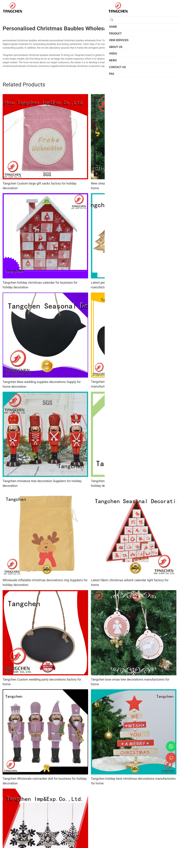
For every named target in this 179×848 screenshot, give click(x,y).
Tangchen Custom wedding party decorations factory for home (42, 682)
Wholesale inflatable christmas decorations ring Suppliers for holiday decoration (45, 582)
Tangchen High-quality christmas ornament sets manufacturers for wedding (124, 384)
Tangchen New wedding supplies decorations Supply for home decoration (42, 384)
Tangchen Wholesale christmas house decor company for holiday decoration (131, 483)
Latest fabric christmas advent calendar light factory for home (130, 582)
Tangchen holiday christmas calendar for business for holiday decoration (40, 285)
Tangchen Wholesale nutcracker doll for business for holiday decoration (45, 781)
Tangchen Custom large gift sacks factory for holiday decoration (39, 186)
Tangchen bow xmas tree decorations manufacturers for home (130, 682)
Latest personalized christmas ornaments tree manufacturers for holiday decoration (123, 285)
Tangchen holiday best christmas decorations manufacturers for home (133, 781)
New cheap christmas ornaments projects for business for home (131, 186)
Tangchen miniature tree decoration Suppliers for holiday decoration (42, 483)
